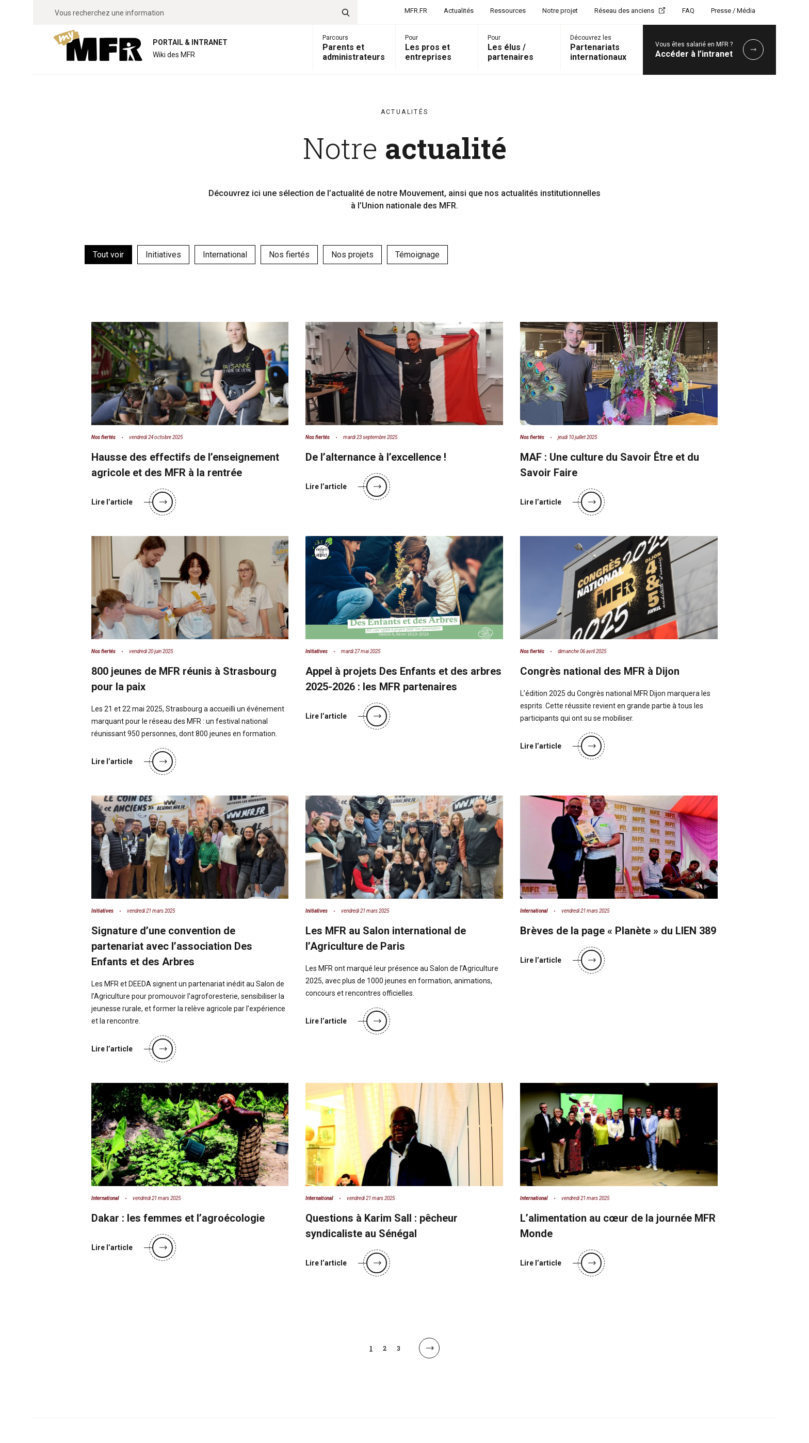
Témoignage (417, 255)
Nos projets (352, 255)
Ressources (508, 10)
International (225, 255)
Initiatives (163, 255)
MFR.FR (416, 10)
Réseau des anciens (624, 10)
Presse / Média (733, 10)
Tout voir (108, 255)
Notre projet (560, 10)
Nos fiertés (289, 255)
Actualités (459, 10)
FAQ (688, 10)
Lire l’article (132, 502)
